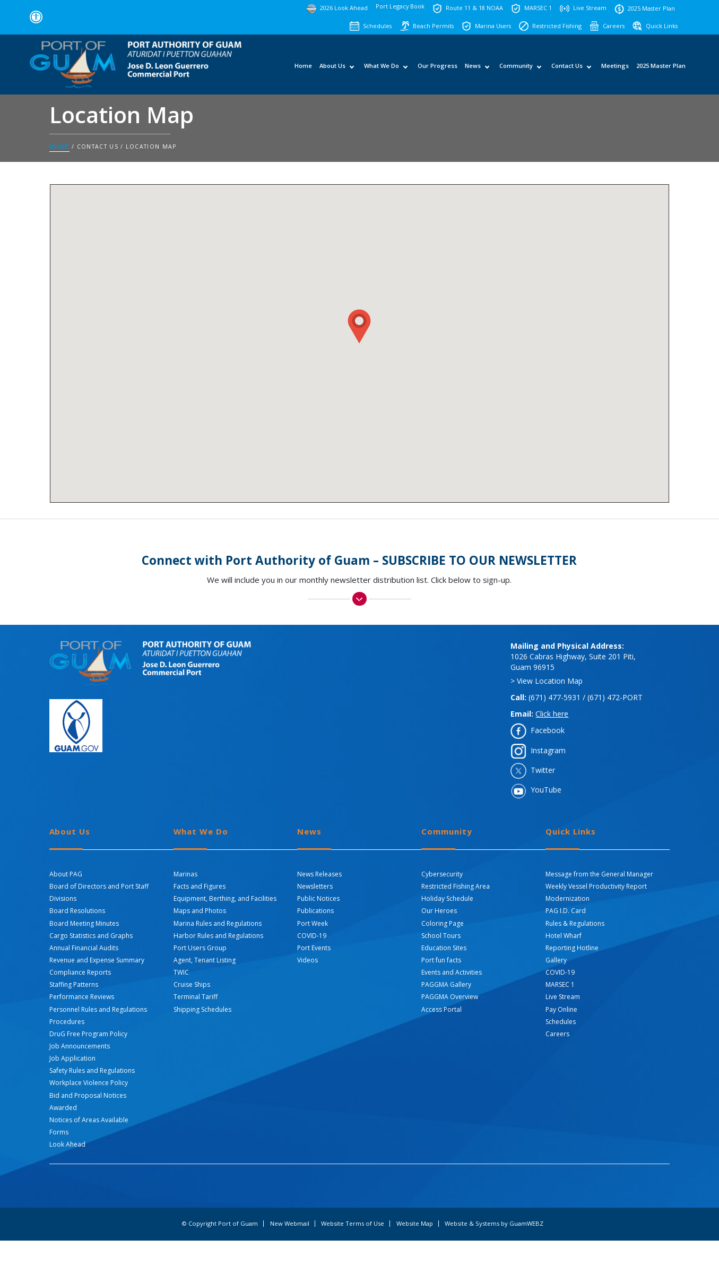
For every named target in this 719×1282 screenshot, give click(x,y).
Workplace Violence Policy (88, 1082)
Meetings (615, 69)
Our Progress (437, 69)
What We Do (381, 69)
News (473, 69)
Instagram (548, 750)
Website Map (414, 1223)
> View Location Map (546, 681)
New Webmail (289, 1223)
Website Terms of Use (352, 1223)
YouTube (546, 790)
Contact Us (567, 69)
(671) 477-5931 (555, 697)
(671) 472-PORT (615, 697)
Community (516, 69)
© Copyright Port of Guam (219, 1223)
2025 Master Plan (661, 69)
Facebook (548, 730)
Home (303, 69)
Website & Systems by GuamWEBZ (494, 1223)
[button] (359, 326)
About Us (332, 69)
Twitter (543, 770)
